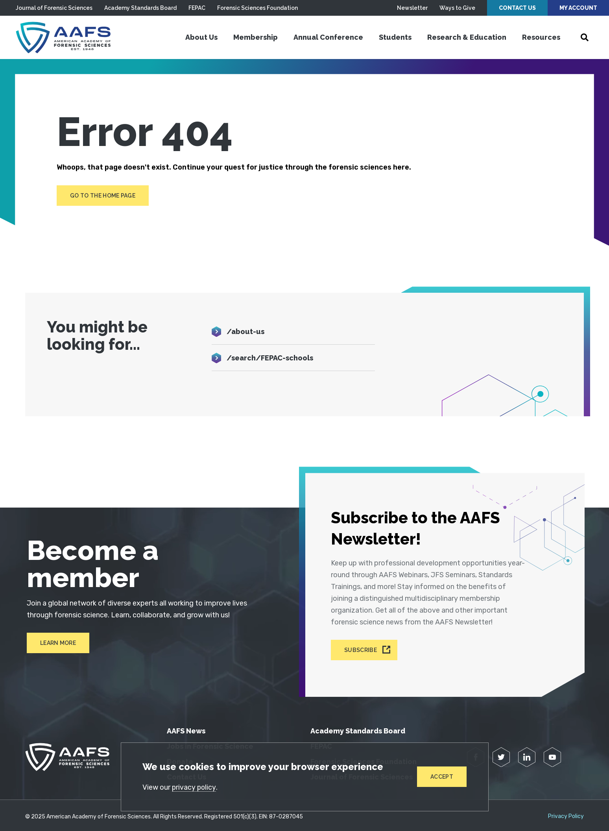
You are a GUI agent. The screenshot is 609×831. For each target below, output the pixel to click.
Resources (541, 37)
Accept (441, 777)
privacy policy (194, 787)
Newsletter (412, 8)
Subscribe (361, 647)
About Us (201, 37)
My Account (578, 8)
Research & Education (466, 37)
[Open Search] (584, 37)
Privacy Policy (566, 814)
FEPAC (196, 8)
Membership (255, 37)
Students (395, 37)
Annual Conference (328, 37)
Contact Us (517, 8)
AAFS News (186, 728)
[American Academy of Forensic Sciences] (65, 37)
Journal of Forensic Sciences (54, 8)
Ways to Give (457, 8)
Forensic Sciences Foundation (257, 8)
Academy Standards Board (140, 8)
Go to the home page (102, 195)
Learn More (56, 643)
